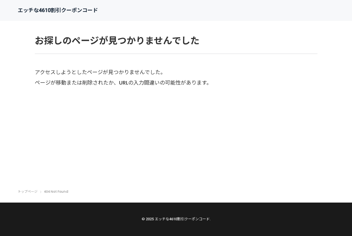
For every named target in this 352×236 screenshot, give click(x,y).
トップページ (27, 191)
